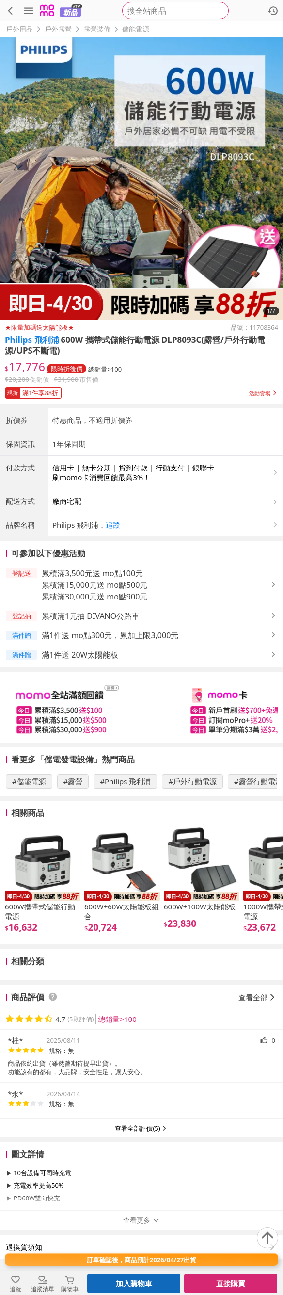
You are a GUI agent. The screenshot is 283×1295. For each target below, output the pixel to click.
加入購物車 (134, 1283)
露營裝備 (96, 28)
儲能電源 (135, 28)
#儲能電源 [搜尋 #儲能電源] (29, 781)
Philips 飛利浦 (32, 339)
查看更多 (141, 1220)
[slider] (141, 707)
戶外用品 (19, 28)
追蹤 (113, 525)
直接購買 (230, 1283)
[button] (141, 391)
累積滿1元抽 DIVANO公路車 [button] (91, 616)
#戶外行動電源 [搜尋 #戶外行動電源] (192, 781)
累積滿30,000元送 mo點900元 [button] (94, 596)
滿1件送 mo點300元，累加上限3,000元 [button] (110, 635)
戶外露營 (58, 28)
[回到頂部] (267, 1237)
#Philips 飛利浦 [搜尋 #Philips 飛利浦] (125, 781)
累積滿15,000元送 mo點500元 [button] (94, 585)
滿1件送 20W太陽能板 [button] (80, 654)
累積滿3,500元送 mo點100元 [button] (92, 573)
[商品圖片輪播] (141, 178)
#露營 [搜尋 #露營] (73, 781)
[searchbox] (175, 10)
